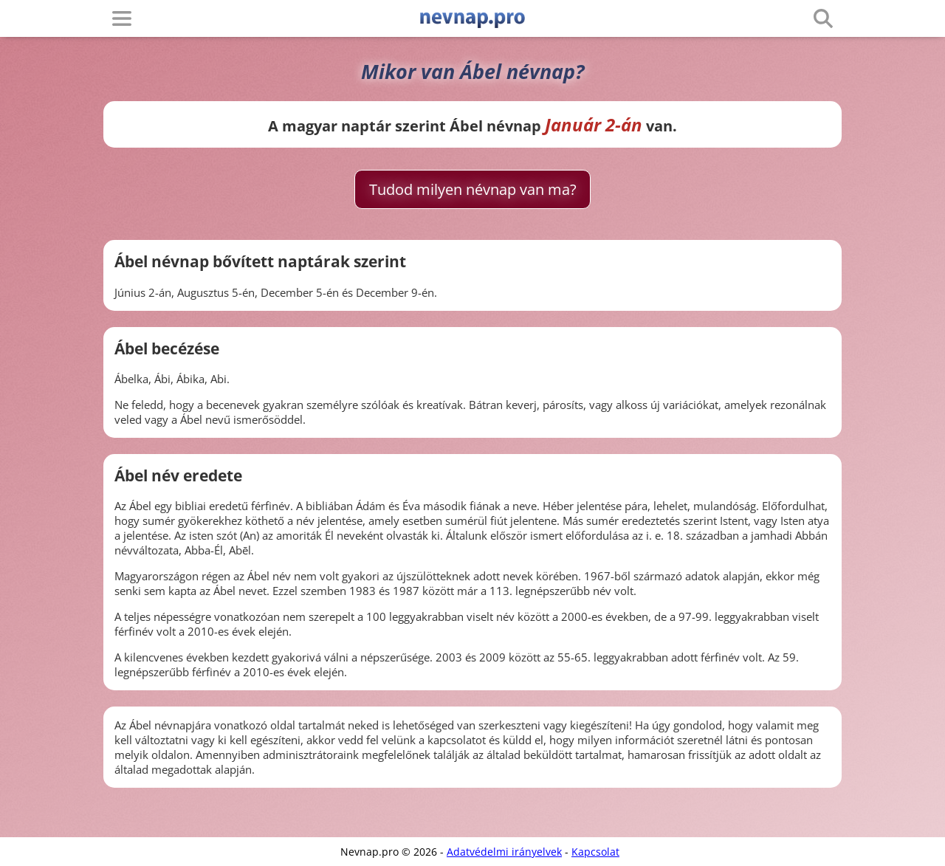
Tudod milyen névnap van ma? (473, 189)
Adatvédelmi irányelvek (504, 852)
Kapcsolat (595, 852)
